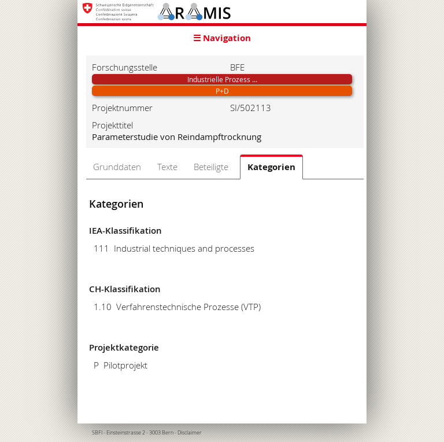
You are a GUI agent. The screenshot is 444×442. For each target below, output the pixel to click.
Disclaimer (189, 432)
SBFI (97, 432)
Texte (167, 166)
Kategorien (271, 167)
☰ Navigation (222, 38)
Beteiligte (211, 166)
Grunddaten (117, 166)
